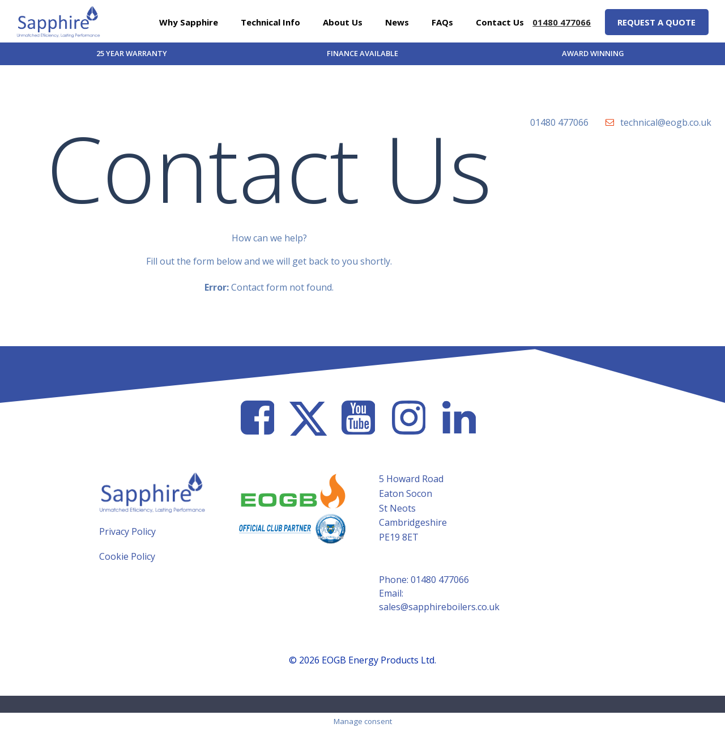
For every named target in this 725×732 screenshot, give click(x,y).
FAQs (442, 21)
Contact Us (500, 21)
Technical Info (270, 21)
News (397, 21)
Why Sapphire (188, 21)
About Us (342, 21)
